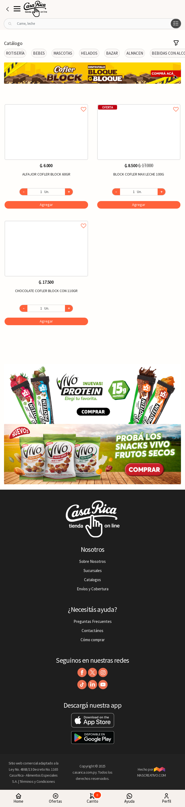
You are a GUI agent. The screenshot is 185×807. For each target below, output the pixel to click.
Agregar (46, 204)
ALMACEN (134, 53)
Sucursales (93, 570)
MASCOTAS (62, 53)
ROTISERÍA (15, 53)
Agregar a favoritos (46, 103)
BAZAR (112, 53)
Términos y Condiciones (37, 781)
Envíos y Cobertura (92, 588)
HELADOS (89, 53)
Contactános (92, 630)
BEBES (39, 53)
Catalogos (92, 579)
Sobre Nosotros (92, 561)
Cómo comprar (93, 639)
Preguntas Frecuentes (93, 621)
